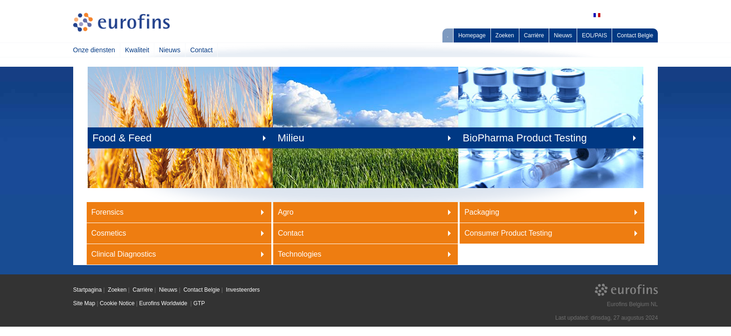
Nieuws (563, 35)
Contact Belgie (635, 35)
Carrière (534, 35)
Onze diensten (94, 50)
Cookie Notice (117, 303)
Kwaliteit (137, 50)
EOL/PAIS (594, 35)
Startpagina (87, 290)
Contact (201, 50)
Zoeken (505, 35)
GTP (199, 303)
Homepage (472, 35)
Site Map (84, 303)
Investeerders (243, 290)
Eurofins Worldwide (164, 303)
